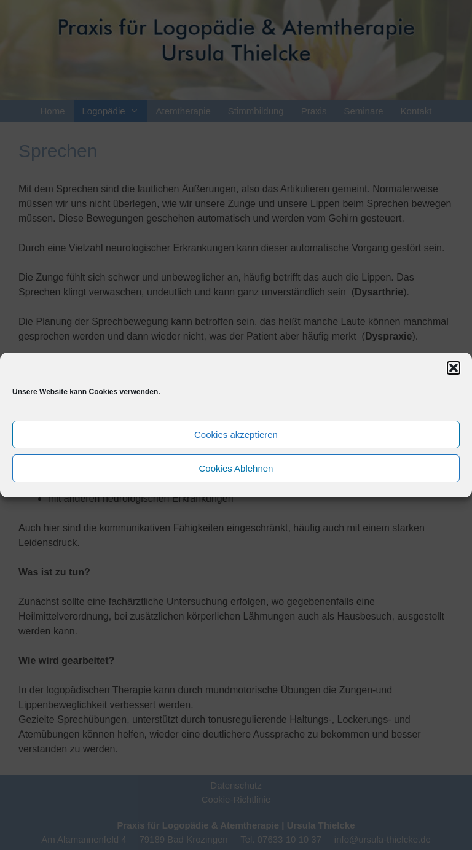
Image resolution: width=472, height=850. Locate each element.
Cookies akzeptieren (236, 434)
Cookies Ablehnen (236, 468)
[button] (453, 368)
